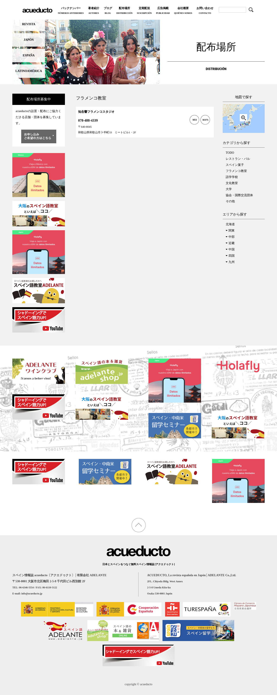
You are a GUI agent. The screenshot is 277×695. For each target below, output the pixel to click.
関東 (232, 230)
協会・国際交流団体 (239, 195)
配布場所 (124, 11)
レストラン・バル (238, 158)
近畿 (232, 243)
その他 (230, 201)
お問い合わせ (204, 11)
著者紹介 (93, 11)
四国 (232, 255)
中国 (232, 249)
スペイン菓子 (235, 164)
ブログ (108, 11)
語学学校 (232, 177)
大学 (229, 189)
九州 (232, 262)
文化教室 (232, 183)
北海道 (230, 224)
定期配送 (144, 11)
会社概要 (183, 11)
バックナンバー (71, 11)
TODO (230, 152)
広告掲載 (163, 11)
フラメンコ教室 (236, 171)
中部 (232, 236)
